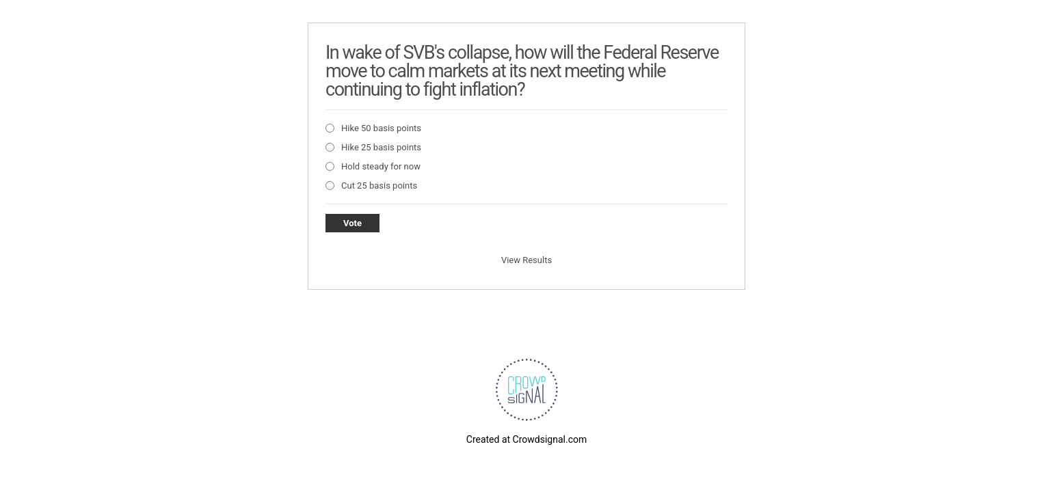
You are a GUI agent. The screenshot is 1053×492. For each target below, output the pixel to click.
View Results (526, 260)
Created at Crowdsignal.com (526, 439)
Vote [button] (352, 223)
